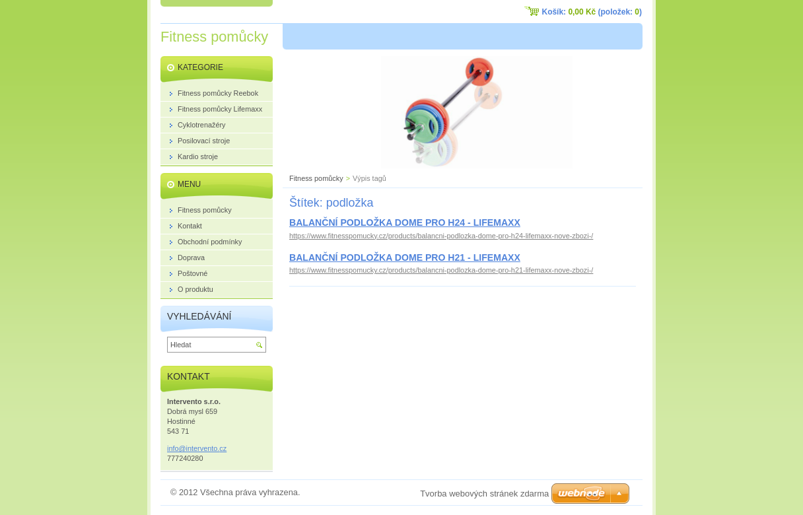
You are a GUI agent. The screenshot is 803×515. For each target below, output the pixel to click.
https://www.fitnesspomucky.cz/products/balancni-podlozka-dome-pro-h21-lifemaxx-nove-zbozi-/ (441, 270)
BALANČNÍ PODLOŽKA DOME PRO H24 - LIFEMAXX (404, 222)
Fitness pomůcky (316, 178)
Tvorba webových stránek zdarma (484, 493)
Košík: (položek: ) (592, 12)
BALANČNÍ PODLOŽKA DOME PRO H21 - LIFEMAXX (404, 257)
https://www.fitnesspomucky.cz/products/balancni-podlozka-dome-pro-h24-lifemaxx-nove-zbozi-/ (441, 236)
